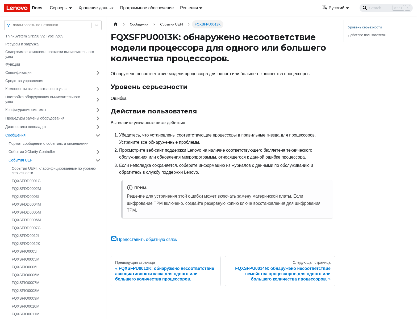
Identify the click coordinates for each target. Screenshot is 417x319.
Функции (12, 64)
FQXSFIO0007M (25, 282)
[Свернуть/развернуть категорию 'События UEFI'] (98, 160)
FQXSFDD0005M (26, 212)
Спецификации (18, 72)
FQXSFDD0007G (26, 228)
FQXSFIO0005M (25, 259)
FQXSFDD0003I (25, 196)
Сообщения (15, 135)
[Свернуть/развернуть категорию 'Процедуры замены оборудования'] (98, 118)
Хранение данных (96, 8)
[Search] (386, 8)
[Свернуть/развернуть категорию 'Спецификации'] (98, 73)
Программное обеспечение (147, 8)
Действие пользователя (367, 35)
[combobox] (13, 25)
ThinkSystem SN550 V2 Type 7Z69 (34, 36)
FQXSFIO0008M (25, 290)
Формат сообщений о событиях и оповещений (49, 143)
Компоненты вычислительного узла (35, 89)
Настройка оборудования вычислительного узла (42, 99)
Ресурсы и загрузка (22, 44)
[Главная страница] (116, 24)
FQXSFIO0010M (25, 306)
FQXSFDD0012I (25, 235)
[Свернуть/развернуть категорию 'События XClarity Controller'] (98, 152)
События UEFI (21, 160)
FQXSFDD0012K (26, 243)
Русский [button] (333, 8)
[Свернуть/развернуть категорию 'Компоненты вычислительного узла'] (98, 89)
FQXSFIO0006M (25, 275)
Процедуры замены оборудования (35, 118)
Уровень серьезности (365, 27)
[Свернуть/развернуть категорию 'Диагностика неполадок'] (98, 127)
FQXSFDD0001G (26, 181)
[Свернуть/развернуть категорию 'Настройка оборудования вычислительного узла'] (98, 99)
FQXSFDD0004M (26, 204)
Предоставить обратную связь (144, 239)
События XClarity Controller (32, 152)
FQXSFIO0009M (25, 298)
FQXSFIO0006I (24, 267)
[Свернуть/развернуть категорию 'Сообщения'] (98, 135)
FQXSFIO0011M (25, 314)
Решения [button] (189, 8)
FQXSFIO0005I (24, 251)
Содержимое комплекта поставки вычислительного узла (49, 54)
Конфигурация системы (25, 110)
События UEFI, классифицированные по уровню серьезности (54, 170)
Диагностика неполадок (25, 127)
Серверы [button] (59, 8)
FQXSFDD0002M (26, 188)
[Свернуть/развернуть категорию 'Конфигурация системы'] (98, 110)
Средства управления (24, 81)
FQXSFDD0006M (26, 220)
